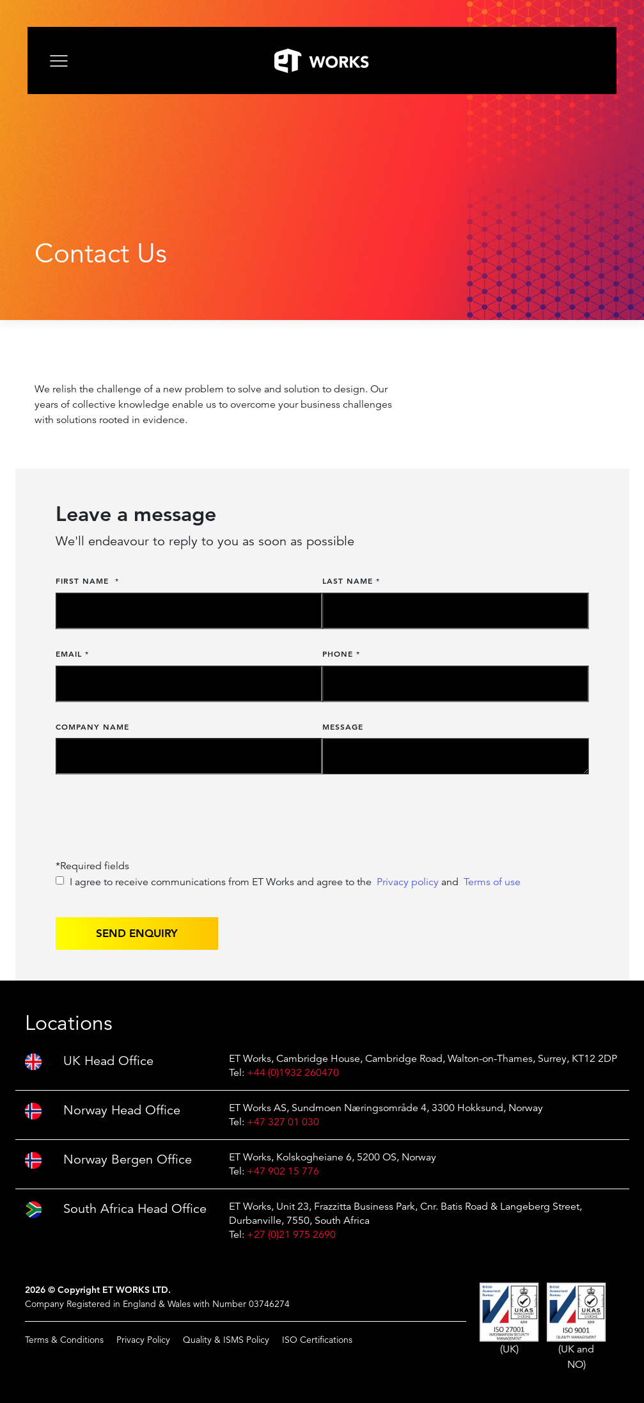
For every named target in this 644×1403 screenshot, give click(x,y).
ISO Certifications (317, 1339)
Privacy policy (408, 882)
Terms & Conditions (64, 1339)
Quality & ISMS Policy (226, 1339)
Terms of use (492, 882)
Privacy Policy (143, 1339)
